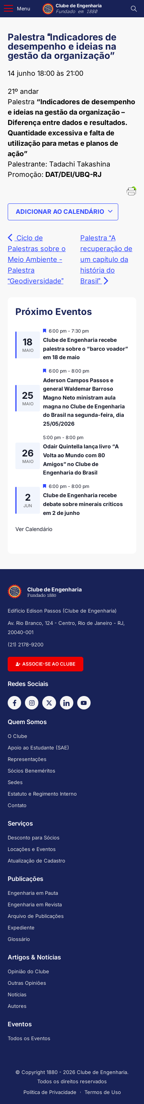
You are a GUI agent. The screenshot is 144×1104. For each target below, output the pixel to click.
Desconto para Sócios (34, 837)
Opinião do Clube (28, 971)
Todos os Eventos (29, 1038)
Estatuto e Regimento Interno (42, 794)
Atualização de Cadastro (36, 861)
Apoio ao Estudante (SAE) (38, 747)
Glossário (19, 939)
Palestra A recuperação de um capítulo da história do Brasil (106, 259)
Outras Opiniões (27, 983)
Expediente (21, 927)
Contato (17, 805)
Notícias (17, 994)
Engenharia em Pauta (33, 893)
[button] (17, 8)
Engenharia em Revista (35, 904)
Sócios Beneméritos (31, 771)
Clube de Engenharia (79, 8)
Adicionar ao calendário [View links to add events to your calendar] (64, 211)
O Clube (17, 736)
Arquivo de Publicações (36, 916)
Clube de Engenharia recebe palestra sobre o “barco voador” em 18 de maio (85, 348)
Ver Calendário (33, 529)
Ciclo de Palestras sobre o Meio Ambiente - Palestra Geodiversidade (37, 259)
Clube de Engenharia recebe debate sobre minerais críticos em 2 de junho (83, 504)
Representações (27, 759)
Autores (17, 1006)
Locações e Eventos (32, 849)
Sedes (15, 782)
